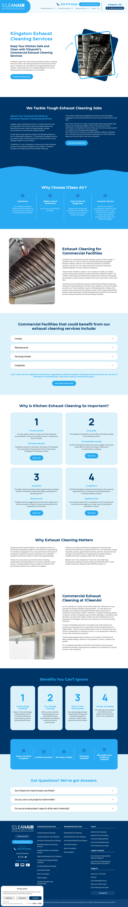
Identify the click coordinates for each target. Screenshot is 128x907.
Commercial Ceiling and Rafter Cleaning (47, 861)
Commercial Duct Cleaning (46, 833)
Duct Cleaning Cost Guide (100, 846)
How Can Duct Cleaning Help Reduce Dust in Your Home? (100, 862)
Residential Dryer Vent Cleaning (75, 837)
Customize (22, 898)
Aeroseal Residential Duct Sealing (75, 841)
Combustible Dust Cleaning (46, 866)
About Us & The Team (98, 874)
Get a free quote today (64, 383)
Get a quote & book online (89, 4)
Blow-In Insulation (43, 874)
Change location (115, 8)
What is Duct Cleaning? (99, 832)
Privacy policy (49, 902)
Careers (93, 877)
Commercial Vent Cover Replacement (45, 883)
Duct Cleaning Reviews (99, 881)
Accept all (35, 898)
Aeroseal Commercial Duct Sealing (49, 841)
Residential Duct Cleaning (73, 833)
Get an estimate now (76, 143)
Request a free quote (21, 77)
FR (98, 8)
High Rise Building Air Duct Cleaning (49, 856)
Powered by (34, 903)
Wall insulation (69, 852)
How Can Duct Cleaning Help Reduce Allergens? (100, 857)
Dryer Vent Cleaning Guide (100, 842)
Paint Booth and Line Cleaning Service (47, 845)
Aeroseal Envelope (43, 870)
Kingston (22, 847)
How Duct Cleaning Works (99, 839)
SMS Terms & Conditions (86, 902)
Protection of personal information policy (66, 902)
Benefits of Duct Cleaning (99, 835)
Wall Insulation (42, 878)
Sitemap (97, 902)
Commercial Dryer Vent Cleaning (48, 837)
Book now (36, 458)
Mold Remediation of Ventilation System (48, 851)
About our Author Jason (99, 884)
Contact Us (103, 893)
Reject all (9, 898)
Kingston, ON (114, 4)
